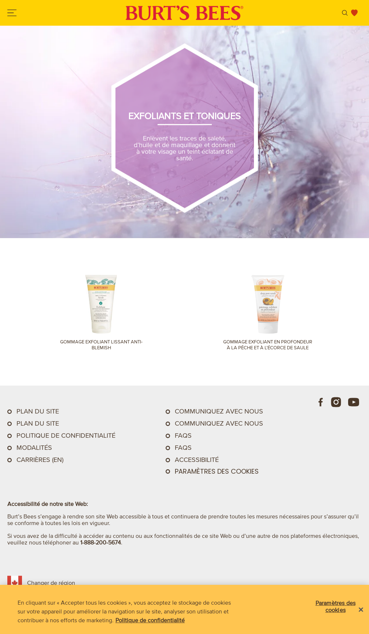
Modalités (34, 447)
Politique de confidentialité (65, 435)
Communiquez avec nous (219, 423)
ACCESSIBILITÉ (197, 459)
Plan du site (37, 411)
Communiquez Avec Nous (219, 411)
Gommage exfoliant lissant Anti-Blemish (101, 344)
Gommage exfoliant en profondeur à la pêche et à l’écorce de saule (267, 344)
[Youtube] (353, 402)
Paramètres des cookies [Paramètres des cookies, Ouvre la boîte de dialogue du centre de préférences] (335, 606)
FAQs (183, 435)
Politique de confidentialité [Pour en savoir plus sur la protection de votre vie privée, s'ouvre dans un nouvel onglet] (150, 620)
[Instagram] (336, 402)
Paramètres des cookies (217, 471)
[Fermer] (361, 610)
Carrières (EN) (39, 459)
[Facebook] (321, 402)
